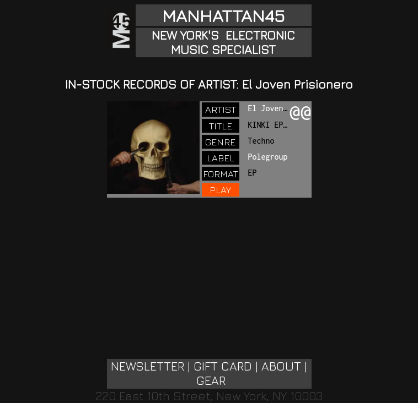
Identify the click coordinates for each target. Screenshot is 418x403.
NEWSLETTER (147, 366)
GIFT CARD (223, 366)
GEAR (211, 380)
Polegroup (268, 156)
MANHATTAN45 (223, 15)
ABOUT (281, 366)
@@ (301, 112)
